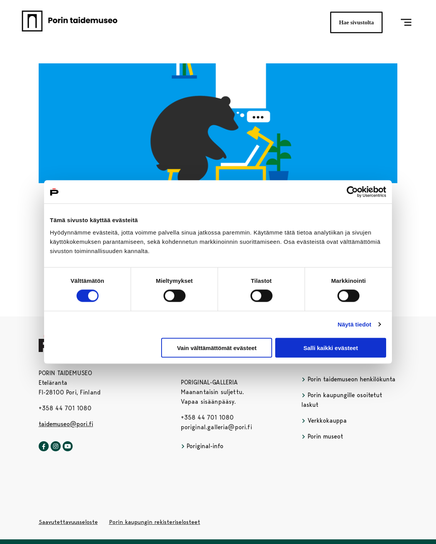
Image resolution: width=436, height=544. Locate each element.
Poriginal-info (202, 446)
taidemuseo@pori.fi (66, 424)
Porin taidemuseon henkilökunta (348, 379)
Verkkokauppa (324, 420)
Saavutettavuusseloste (68, 521)
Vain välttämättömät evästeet (217, 347)
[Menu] (406, 22)
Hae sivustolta (356, 22)
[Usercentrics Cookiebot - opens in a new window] (352, 192)
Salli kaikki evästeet (330, 347)
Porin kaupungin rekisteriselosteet (154, 521)
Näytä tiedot (354, 324)
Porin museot (322, 436)
